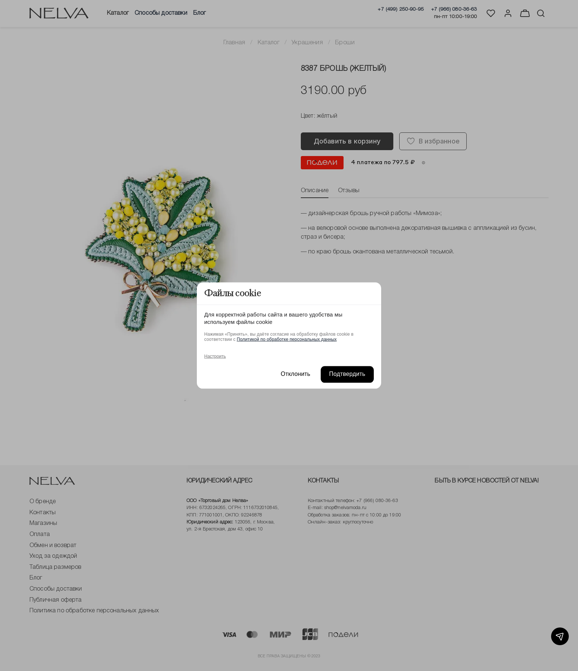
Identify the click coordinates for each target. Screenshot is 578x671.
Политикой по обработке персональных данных (287, 339)
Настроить (215, 356)
